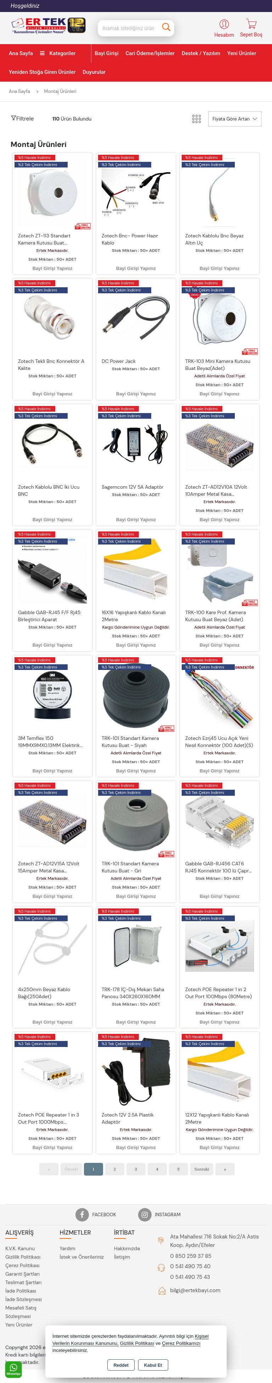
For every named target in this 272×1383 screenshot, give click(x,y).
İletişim (122, 1257)
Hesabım (224, 35)
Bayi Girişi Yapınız (52, 268)
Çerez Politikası (22, 1265)
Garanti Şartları (22, 1274)
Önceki (71, 1169)
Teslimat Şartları (23, 1282)
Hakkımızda (127, 1248)
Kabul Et (153, 1365)
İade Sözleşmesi (23, 1299)
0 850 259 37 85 (190, 1256)
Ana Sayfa (21, 53)
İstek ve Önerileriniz (82, 1257)
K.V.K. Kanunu (20, 1248)
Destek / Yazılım (201, 53)
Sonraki (201, 1169)
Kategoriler (58, 53)
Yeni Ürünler (18, 1325)
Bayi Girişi (107, 53)
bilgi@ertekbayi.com (195, 1290)
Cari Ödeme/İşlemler (150, 53)
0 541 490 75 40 (190, 1266)
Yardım (67, 1248)
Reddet (120, 1365)
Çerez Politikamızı (181, 1343)
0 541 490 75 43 (190, 1277)
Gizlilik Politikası (22, 1257)
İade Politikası (20, 1291)
